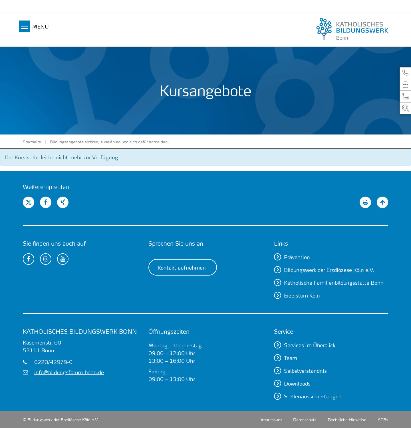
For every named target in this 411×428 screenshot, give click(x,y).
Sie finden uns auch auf (54, 243)
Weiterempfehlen (46, 186)
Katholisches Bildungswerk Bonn (80, 331)
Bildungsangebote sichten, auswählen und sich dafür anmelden (109, 141)
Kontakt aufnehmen (182, 267)
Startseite (32, 141)
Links (281, 243)
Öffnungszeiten (169, 331)
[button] (405, 73)
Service (283, 331)
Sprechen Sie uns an (175, 243)
